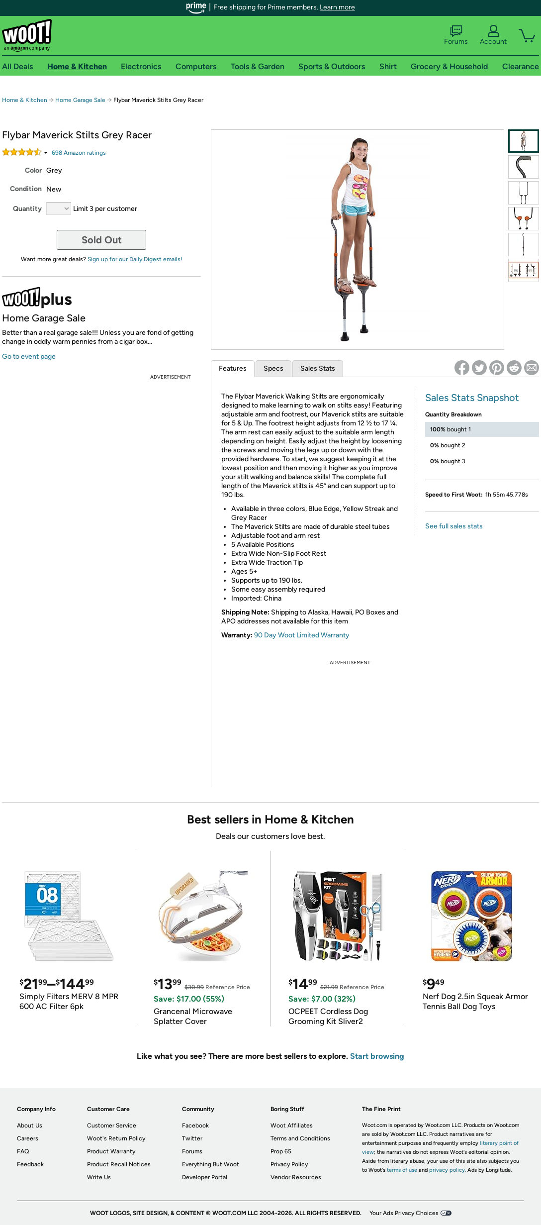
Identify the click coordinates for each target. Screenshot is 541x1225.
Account (493, 35)
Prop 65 (280, 1151)
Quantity (27, 208)
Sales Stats (317, 368)
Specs (273, 368)
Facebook (195, 1125)
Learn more (337, 7)
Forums (456, 35)
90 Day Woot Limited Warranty (302, 635)
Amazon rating (79, 152)
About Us (29, 1125)
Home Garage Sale (80, 100)
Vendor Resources (295, 1177)
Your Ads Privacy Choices (404, 1213)
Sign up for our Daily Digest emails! (135, 259)
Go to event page (29, 356)
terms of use (402, 1170)
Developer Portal (204, 1177)
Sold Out (102, 240)
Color (33, 170)
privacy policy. (447, 1170)
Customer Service (111, 1125)
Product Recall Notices (119, 1164)
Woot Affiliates (291, 1125)
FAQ (23, 1151)
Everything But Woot (210, 1164)
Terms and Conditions (300, 1138)
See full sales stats (454, 526)
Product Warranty (111, 1151)
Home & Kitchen (24, 100)
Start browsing (377, 1056)
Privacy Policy (289, 1164)
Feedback (30, 1164)
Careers (27, 1138)
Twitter (192, 1138)
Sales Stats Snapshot (472, 398)
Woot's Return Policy (116, 1138)
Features (233, 368)
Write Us (99, 1177)
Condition (26, 189)
